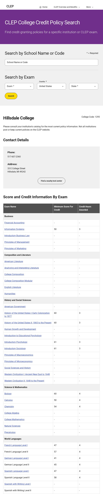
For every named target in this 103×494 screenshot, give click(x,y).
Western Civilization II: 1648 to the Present (24, 381)
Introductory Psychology (15, 342)
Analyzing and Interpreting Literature (21, 268)
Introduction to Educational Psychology (23, 335)
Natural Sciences (12, 426)
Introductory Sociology (15, 348)
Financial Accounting (14, 222)
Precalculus (9, 432)
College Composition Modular (18, 281)
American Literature (13, 261)
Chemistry (9, 406)
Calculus (8, 400)
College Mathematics (14, 419)
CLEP (10, 6)
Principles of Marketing (15, 248)
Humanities (9, 293)
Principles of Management (16, 242)
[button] (90, 5)
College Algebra (11, 413)
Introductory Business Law (17, 235)
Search (11, 96)
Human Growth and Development (20, 329)
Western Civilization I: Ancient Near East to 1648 (27, 374)
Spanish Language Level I (16, 471)
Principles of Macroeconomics (18, 355)
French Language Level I (15, 445)
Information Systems (14, 229)
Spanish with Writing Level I (17, 484)
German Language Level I (16, 458)
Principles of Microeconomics (18, 361)
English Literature (12, 287)
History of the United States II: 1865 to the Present (27, 322)
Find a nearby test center (51, 181)
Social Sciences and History (17, 368)
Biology (8, 393)
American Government (14, 306)
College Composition (14, 274)
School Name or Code (17, 62)
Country (42, 82)
